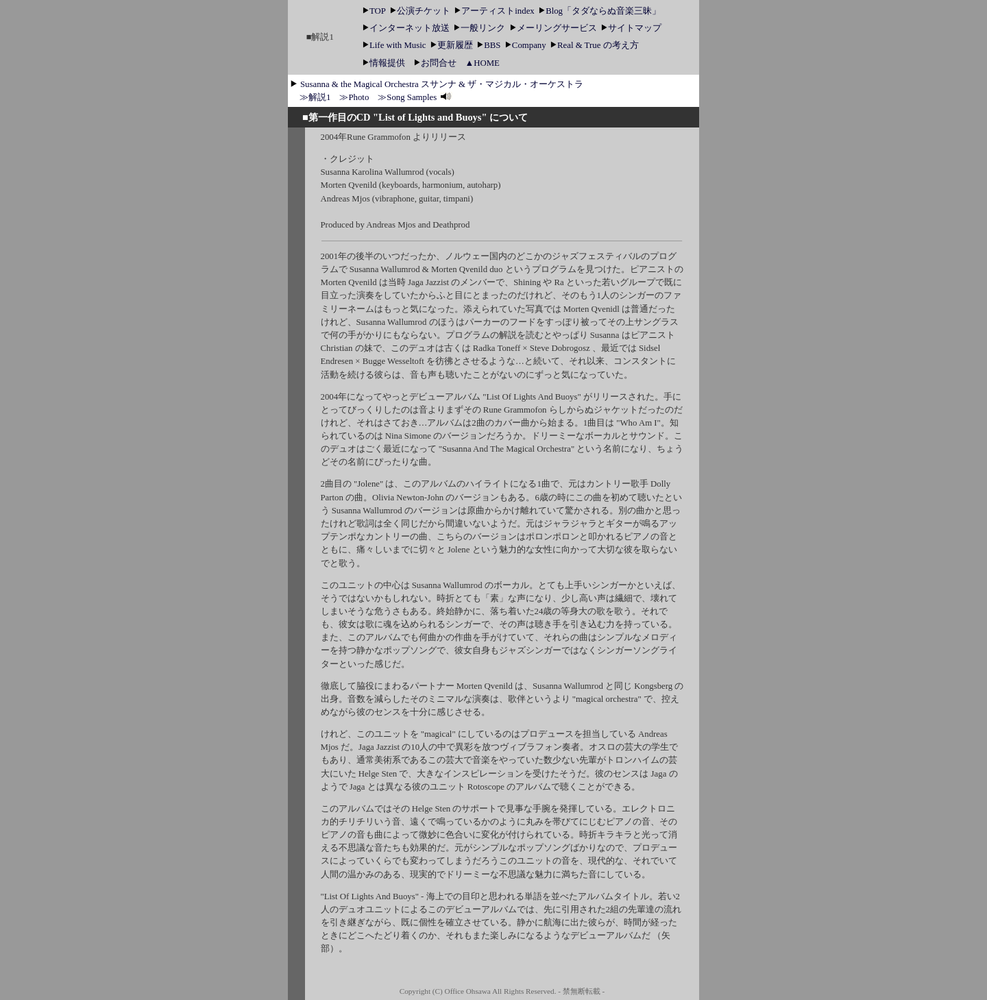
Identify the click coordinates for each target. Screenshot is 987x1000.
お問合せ (435, 63)
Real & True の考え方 (594, 45)
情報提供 (384, 63)
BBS (489, 45)
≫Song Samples (415, 97)
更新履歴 (452, 45)
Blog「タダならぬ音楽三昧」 (600, 11)
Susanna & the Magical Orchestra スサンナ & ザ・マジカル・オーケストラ (441, 84)
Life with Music (398, 45)
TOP (375, 11)
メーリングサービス (554, 28)
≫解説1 (315, 97)
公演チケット (421, 11)
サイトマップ (631, 28)
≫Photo (354, 97)
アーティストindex (495, 11)
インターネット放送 (407, 28)
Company (526, 45)
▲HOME (482, 63)
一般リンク (480, 28)
